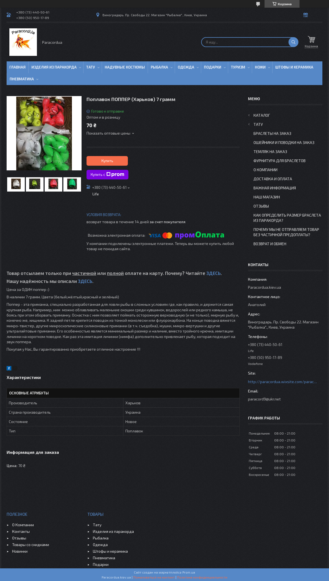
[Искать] (293, 42)
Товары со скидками (30, 544)
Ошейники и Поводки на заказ (284, 142)
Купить (107, 161)
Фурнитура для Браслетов (280, 160)
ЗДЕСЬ (213, 273)
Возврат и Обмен (270, 243)
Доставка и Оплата (273, 178)
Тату (90, 67)
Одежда (186, 67)
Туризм (238, 67)
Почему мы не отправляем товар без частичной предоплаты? (286, 232)
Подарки (212, 67)
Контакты (21, 531)
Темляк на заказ (270, 151)
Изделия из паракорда (54, 67)
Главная (17, 67)
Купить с (107, 174)
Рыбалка (159, 67)
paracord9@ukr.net (264, 399)
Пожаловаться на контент (154, 577)
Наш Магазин (267, 197)
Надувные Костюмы (125, 67)
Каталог (262, 115)
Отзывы (261, 206)
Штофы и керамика (110, 551)
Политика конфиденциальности (202, 577)
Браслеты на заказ (272, 133)
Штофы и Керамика (294, 67)
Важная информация (275, 188)
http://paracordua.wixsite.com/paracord (282, 381)
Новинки (20, 551)
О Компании (265, 169)
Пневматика (22, 79)
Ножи (260, 67)
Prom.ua (188, 572)
